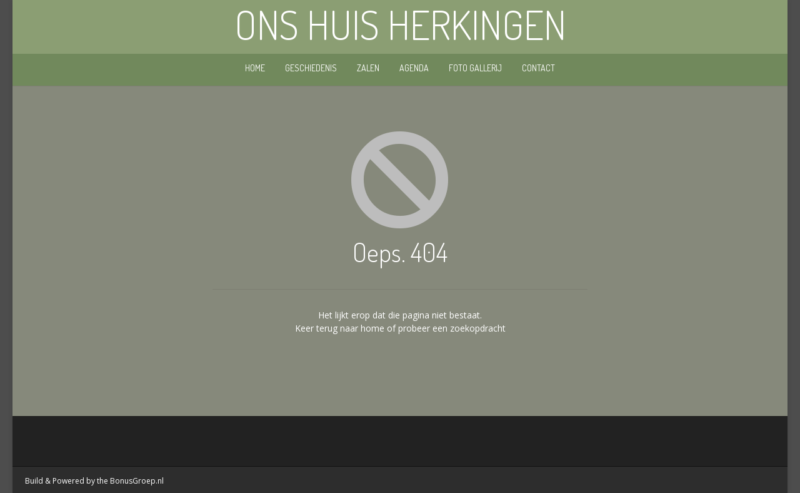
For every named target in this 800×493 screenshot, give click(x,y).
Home (255, 68)
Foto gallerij (475, 68)
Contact (538, 68)
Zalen (368, 68)
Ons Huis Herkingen (400, 24)
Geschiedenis (311, 68)
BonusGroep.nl (137, 480)
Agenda (414, 68)
